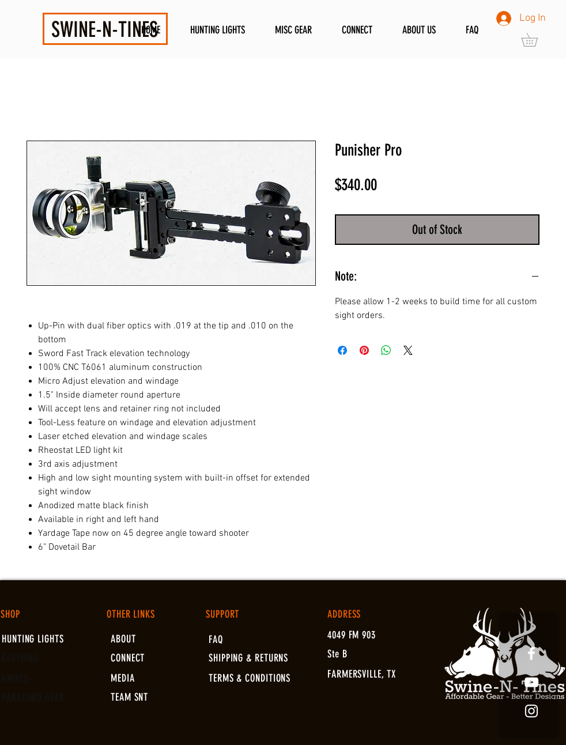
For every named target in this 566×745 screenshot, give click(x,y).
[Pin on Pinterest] (364, 350)
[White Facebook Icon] (531, 653)
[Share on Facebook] (342, 350)
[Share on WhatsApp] (386, 350)
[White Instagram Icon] (531, 711)
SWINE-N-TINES (104, 29)
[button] (536, 40)
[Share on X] (408, 350)
